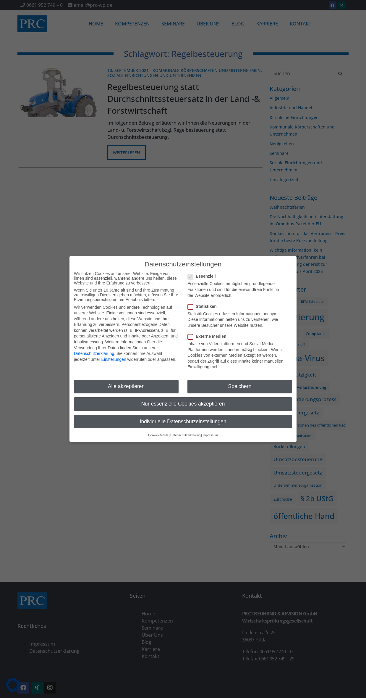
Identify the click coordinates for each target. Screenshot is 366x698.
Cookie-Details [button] (158, 429)
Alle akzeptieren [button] (126, 380)
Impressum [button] (210, 429)
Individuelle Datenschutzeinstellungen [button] (183, 415)
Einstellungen (113, 352)
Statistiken (204, 299)
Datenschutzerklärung (94, 347)
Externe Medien (208, 330)
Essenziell (203, 270)
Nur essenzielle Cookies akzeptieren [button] (183, 398)
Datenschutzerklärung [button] (185, 429)
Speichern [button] (240, 380)
